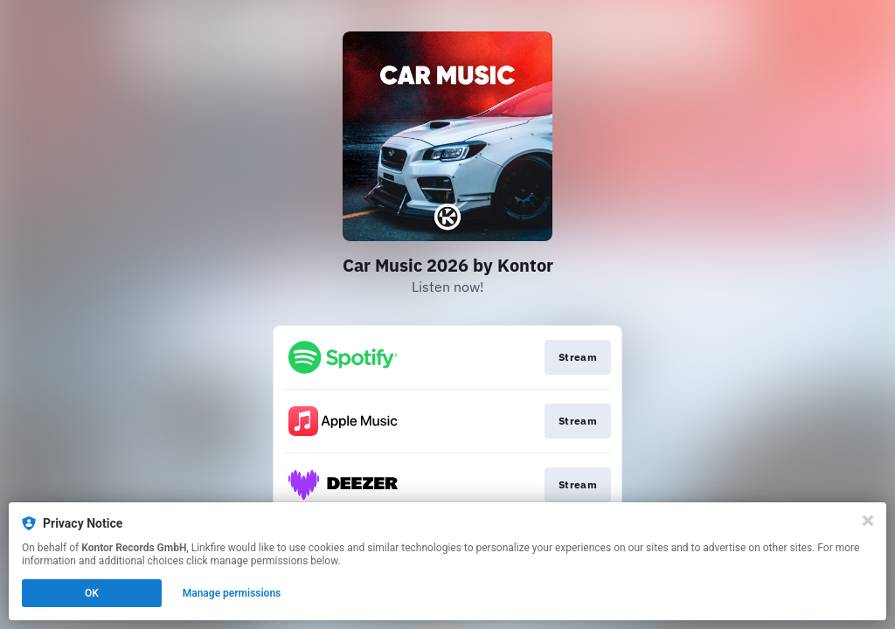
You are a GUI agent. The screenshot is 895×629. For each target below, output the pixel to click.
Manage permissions (232, 593)
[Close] (868, 521)
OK (92, 593)
